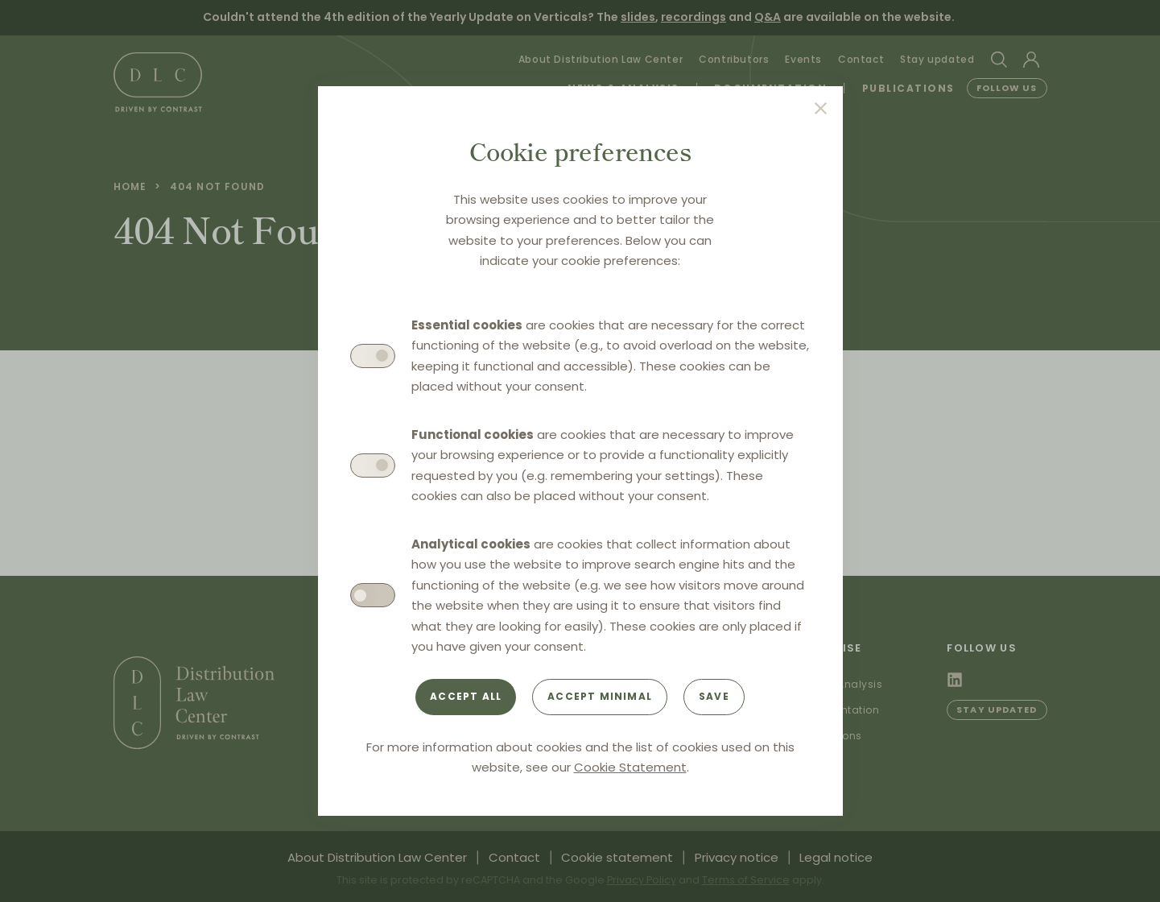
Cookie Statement (630, 767)
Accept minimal (599, 696)
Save (714, 696)
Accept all (466, 696)
